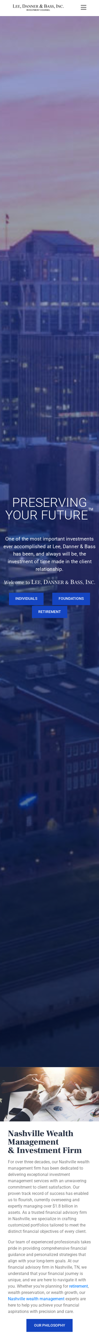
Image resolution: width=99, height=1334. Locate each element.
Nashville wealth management (36, 1298)
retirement (78, 1286)
